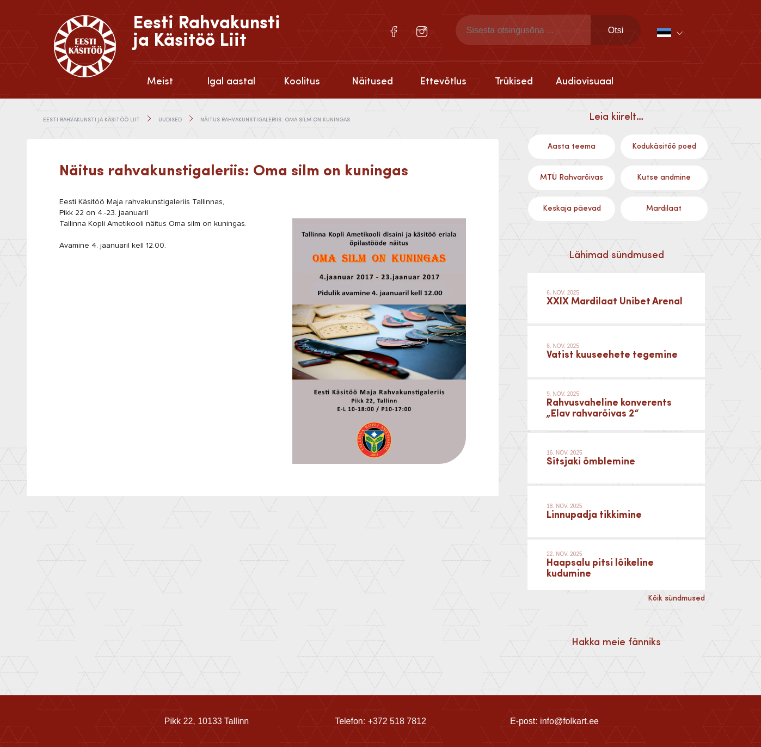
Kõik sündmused (676, 598)
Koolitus (302, 82)
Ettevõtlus (443, 82)
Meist (160, 82)
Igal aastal (231, 82)
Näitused (372, 82)
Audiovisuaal (584, 82)
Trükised (514, 82)
